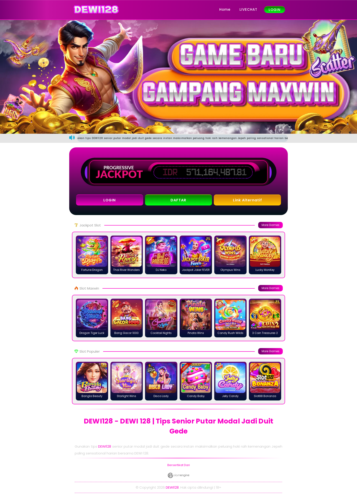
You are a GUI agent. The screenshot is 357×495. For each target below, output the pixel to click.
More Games (270, 225)
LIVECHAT (248, 9)
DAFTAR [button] (178, 200)
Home (224, 9)
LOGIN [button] (109, 200)
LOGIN (274, 9)
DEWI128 (104, 446)
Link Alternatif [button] (247, 200)
